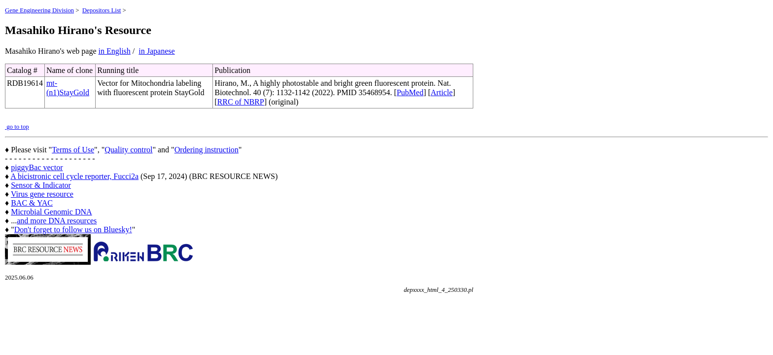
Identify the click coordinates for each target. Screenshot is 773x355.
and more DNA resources (57, 220)
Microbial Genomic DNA (51, 212)
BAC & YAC (32, 203)
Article (442, 92)
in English (115, 51)
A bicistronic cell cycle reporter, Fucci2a (74, 176)
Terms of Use (73, 149)
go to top (17, 126)
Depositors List (101, 10)
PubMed (410, 92)
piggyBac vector (37, 167)
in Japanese (157, 51)
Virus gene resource (42, 194)
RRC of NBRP (240, 102)
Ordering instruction (207, 149)
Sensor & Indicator (41, 185)
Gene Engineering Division (39, 10)
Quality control (128, 149)
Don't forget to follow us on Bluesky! (73, 229)
